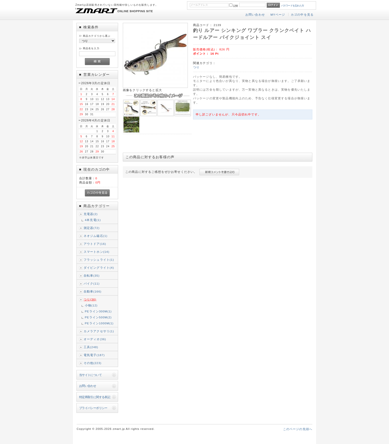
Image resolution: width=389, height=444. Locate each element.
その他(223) (92, 363)
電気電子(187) (94, 355)
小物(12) (91, 305)
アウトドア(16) (95, 243)
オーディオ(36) (95, 339)
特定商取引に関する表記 (94, 397)
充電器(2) (91, 214)
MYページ (277, 14)
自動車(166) (92, 291)
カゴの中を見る (302, 14)
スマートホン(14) (96, 251)
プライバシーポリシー (93, 407)
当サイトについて (90, 374)
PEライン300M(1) (98, 311)
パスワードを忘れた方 (292, 5)
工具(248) (91, 347)
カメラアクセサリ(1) (99, 331)
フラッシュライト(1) (99, 259)
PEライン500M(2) (98, 317)
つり (196, 67)
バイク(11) (92, 283)
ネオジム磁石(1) (96, 235)
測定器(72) (92, 227)
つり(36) (90, 299)
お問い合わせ (255, 14)
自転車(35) (92, 275)
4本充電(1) (93, 220)
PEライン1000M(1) (99, 323)
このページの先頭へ (297, 429)
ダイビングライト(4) (99, 267)
